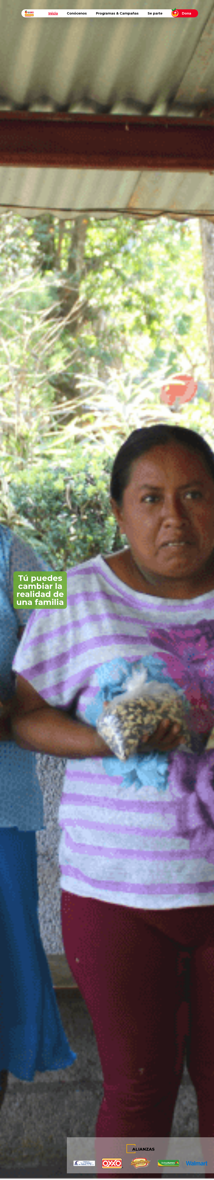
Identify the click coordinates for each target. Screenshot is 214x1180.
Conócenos (77, 13)
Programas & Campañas (117, 13)
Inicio (53, 13)
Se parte (155, 13)
